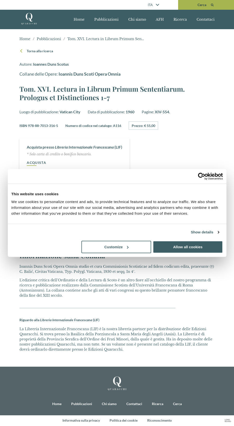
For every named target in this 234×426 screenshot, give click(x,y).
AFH (160, 19)
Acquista (36, 163)
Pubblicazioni (106, 19)
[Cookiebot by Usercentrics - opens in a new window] (201, 176)
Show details (202, 232)
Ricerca (180, 19)
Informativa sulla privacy (81, 420)
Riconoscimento (159, 420)
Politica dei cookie (124, 420)
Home (79, 19)
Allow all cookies (188, 247)
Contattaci (206, 19)
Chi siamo (137, 19)
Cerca (177, 404)
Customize (116, 247)
